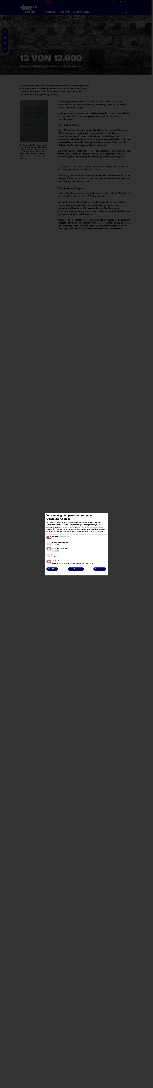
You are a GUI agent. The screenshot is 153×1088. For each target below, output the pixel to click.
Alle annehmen (99, 569)
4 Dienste (55, 544)
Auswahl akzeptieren (75, 569)
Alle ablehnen (52, 569)
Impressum (100, 531)
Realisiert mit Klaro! (102, 572)
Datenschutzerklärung (83, 531)
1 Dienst (55, 556)
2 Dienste (55, 539)
